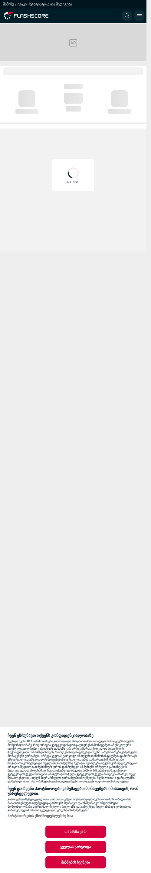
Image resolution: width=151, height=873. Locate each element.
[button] (127, 16)
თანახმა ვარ (75, 832)
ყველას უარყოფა (75, 847)
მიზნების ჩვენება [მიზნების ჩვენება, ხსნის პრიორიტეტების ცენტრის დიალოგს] (75, 862)
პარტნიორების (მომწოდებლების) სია (40, 816)
